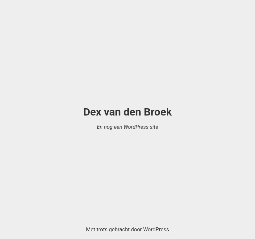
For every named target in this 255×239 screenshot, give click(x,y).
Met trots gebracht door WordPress (127, 229)
